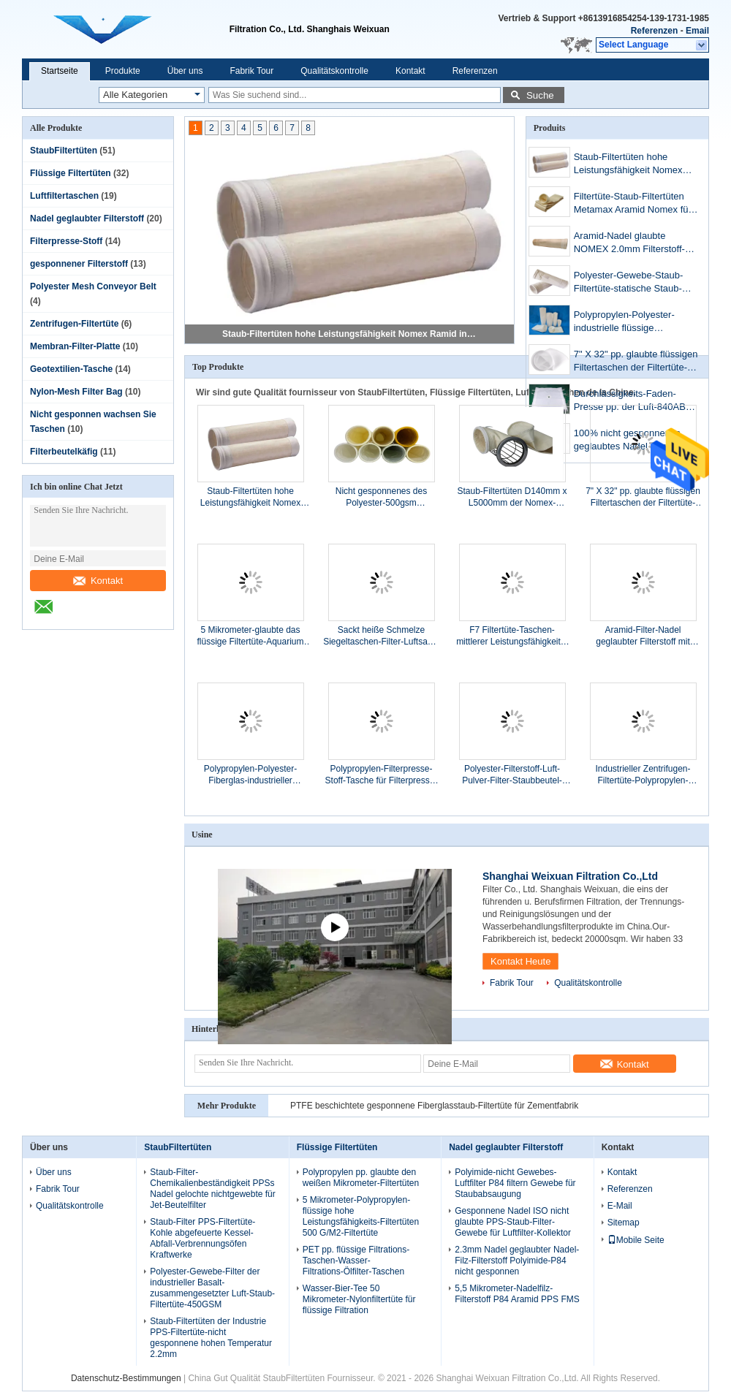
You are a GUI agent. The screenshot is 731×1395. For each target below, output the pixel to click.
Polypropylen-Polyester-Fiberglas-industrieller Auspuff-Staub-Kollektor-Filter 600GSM (250, 775)
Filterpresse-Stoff (66, 241)
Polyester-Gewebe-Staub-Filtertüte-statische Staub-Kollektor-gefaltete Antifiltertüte (628, 283)
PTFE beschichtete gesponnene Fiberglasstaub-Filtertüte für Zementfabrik (434, 1106)
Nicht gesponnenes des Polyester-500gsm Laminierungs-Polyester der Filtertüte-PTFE (381, 497)
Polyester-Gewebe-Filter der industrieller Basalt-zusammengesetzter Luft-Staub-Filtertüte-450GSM (212, 1288)
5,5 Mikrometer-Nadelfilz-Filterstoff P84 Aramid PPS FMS (517, 1293)
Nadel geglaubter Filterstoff (87, 218)
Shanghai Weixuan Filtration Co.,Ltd (570, 876)
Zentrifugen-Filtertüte (74, 324)
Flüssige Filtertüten (70, 173)
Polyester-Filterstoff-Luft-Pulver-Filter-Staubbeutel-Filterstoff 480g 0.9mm (512, 775)
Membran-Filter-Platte (75, 346)
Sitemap (623, 1222)
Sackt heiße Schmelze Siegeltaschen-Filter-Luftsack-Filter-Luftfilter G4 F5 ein (381, 636)
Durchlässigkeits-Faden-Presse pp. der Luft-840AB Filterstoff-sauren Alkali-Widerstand (630, 401)
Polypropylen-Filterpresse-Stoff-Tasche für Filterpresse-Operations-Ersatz (381, 775)
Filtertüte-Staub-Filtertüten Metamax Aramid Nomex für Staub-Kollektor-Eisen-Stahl (633, 204)
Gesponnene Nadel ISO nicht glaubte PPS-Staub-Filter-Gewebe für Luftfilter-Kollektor (513, 1222)
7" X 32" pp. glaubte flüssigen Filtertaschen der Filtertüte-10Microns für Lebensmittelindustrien (636, 362)
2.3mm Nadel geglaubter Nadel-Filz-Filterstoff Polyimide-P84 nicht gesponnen (517, 1260)
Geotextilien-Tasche (71, 369)
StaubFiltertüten (63, 150)
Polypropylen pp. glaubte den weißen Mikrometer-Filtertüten (361, 1177)
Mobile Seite (635, 1240)
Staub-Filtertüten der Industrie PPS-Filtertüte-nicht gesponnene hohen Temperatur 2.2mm (211, 1337)
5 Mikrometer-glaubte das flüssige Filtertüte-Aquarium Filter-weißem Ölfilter (250, 636)
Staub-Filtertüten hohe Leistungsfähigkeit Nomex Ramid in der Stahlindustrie (350, 334)
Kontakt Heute (520, 961)
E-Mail (619, 1206)
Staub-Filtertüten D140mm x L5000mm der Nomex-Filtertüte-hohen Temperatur (512, 497)
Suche (540, 95)
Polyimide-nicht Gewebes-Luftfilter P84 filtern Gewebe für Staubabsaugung (515, 1183)
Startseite (59, 71)
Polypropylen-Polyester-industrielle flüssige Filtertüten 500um (624, 322)
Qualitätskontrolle (334, 71)
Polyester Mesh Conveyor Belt (93, 286)
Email (697, 31)
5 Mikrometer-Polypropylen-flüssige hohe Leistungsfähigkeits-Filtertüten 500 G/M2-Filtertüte (361, 1216)
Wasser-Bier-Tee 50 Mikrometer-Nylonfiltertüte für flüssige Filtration (359, 1299)
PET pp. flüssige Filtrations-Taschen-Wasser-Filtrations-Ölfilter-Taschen (356, 1260)
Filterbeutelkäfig (64, 451)
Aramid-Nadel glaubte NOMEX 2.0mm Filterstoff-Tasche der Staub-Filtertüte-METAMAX (632, 243)
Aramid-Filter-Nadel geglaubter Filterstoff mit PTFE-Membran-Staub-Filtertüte (643, 636)
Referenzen (654, 31)
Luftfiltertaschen (64, 196)
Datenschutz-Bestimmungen (126, 1378)
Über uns (185, 71)
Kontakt (410, 71)
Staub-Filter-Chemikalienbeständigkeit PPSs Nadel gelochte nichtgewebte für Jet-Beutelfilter (212, 1188)
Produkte (122, 71)
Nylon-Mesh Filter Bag (76, 392)
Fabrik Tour (251, 71)
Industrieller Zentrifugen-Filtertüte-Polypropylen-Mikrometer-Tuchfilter (642, 775)
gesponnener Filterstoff (79, 264)
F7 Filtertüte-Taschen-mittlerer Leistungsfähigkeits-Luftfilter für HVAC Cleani (512, 636)
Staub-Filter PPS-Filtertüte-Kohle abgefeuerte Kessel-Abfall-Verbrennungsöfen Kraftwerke (202, 1238)
